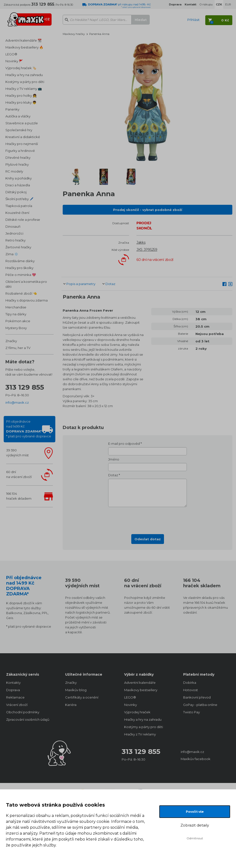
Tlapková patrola (18, 206)
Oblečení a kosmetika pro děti (26, 284)
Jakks (141, 242)
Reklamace (15, 697)
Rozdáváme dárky (20, 261)
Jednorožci (14, 233)
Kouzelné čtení (17, 213)
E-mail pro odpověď (124, 444)
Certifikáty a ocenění (81, 697)
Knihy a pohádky (18, 178)
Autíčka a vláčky (17, 116)
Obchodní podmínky (22, 712)
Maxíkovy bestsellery (140, 690)
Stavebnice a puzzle (21, 123)
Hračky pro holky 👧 (21, 95)
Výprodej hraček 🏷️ (20, 68)
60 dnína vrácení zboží (19, 474)
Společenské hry (18, 130)
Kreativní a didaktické (22, 137)
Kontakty (13, 683)
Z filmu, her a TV (17, 348)
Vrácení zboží (17, 705)
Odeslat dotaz (147, 539)
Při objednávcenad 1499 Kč (28, 428)
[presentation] (147, 519)
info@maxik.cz (17, 402)
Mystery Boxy (16, 328)
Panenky (12, 109)
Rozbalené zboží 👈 (21, 293)
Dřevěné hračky (17, 157)
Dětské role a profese (22, 220)
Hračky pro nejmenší (21, 144)
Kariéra (70, 705)
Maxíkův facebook (195, 759)
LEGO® (11, 54)
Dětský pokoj (16, 192)
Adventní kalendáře (140, 683)
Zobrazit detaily (194, 825)
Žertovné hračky (18, 247)
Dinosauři (12, 226)
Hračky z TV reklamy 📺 (23, 89)
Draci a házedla (17, 185)
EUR (228, 4)
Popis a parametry (80, 284)
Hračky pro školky (19, 268)
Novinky (130, 705)
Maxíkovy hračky (74, 34)
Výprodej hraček (137, 712)
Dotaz (110, 284)
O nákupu (206, 4)
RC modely (14, 171)
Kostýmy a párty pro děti (24, 82)
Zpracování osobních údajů (27, 719)
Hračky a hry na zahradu (24, 75)
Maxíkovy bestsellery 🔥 (24, 47)
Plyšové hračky (17, 164)
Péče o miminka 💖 (20, 275)
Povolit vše (195, 811)
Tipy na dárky (15, 314)
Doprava (13, 690)
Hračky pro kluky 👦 (20, 102)
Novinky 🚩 (14, 61)
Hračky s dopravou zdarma (26, 300)
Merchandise (15, 307)
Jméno (113, 459)
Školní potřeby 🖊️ (19, 199)
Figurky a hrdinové (20, 151)
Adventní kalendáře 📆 (23, 40)
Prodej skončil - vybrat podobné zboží (147, 210)
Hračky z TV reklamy (140, 734)
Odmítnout (195, 838)
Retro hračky (15, 240)
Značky (11, 341)
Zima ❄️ (11, 254)
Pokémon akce (17, 321)
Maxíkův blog (76, 690)
